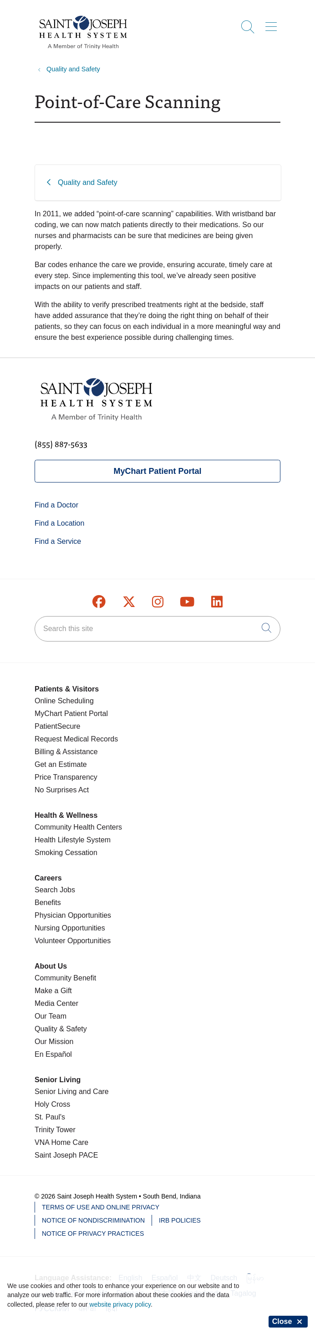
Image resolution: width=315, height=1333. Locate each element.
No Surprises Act (62, 790)
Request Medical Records (76, 739)
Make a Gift (53, 991)
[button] (272, 24)
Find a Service (58, 541)
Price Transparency (66, 777)
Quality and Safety (87, 182)
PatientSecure (58, 726)
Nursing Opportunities (70, 928)
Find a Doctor (56, 505)
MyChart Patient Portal (157, 471)
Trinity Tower (55, 1130)
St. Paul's (50, 1117)
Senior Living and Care (72, 1091)
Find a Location (59, 523)
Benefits (48, 902)
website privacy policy (120, 1304)
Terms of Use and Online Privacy (100, 1207)
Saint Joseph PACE (66, 1155)
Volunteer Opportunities (73, 941)
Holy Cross (52, 1104)
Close (288, 1321)
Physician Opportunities (73, 915)
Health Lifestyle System (73, 840)
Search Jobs (55, 890)
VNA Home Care (61, 1142)
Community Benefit (65, 978)
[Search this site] (157, 629)
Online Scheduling (64, 701)
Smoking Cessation (66, 852)
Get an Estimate (61, 764)
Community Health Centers (78, 827)
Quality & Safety (61, 1029)
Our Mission (54, 1041)
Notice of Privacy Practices (93, 1233)
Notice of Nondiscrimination (93, 1220)
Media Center (56, 1003)
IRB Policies (180, 1220)
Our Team (50, 1016)
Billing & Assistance (66, 752)
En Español (53, 1054)
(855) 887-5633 (61, 443)
